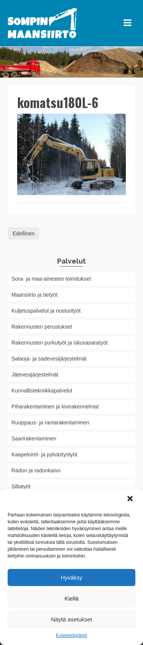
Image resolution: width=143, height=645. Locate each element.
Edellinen (24, 233)
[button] (130, 499)
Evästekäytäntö (71, 635)
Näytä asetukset (71, 619)
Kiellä (71, 598)
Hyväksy (71, 577)
